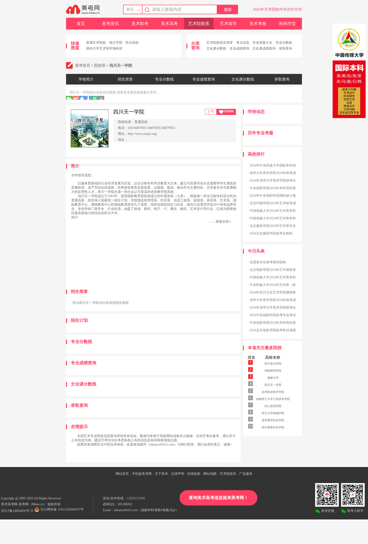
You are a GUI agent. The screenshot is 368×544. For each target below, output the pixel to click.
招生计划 (79, 320)
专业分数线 (284, 42)
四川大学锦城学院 (273, 413)
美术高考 (169, 23)
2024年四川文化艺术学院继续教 (273, 292)
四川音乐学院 (272, 363)
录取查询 (285, 48)
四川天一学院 (272, 385)
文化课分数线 (216, 48)
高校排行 (256, 154)
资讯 (130, 9)
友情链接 (193, 474)
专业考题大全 (262, 42)
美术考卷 (257, 23)
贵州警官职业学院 (273, 420)
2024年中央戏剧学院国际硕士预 (273, 195)
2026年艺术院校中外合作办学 (277, 9)
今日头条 (256, 251)
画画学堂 (287, 23)
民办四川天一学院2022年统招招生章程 (101, 303)
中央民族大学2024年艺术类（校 (273, 285)
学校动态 (256, 111)
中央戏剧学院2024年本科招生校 (273, 188)
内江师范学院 (272, 406)
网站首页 (122, 474)
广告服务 (245, 474)
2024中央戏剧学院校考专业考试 (273, 315)
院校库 (99, 66)
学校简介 (86, 79)
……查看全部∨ (220, 221)
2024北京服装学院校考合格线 (271, 233)
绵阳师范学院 (272, 370)
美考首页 (82, 66)
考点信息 (242, 42)
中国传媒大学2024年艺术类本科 (273, 210)
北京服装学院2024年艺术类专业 (273, 226)
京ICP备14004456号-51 (17, 511)
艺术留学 (228, 23)
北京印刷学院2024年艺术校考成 (273, 203)
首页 (81, 23)
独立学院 (115, 42)
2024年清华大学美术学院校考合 (273, 180)
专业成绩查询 (239, 48)
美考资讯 (110, 23)
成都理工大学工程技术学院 (273, 399)
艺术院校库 (198, 23)
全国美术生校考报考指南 (268, 262)
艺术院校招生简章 (219, 42)
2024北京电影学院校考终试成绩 (273, 330)
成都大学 (273, 377)
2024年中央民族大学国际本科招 (273, 165)
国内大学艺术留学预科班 (104, 48)
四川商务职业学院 (273, 427)
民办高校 (132, 42)
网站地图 (210, 474)
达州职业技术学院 (273, 392)
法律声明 (177, 474)
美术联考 (139, 23)
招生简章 (125, 79)
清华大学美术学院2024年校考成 (273, 173)
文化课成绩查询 (264, 48)
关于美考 (161, 474)
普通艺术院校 (96, 42)
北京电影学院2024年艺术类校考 (273, 270)
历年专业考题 (260, 133)
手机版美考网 (142, 474)
